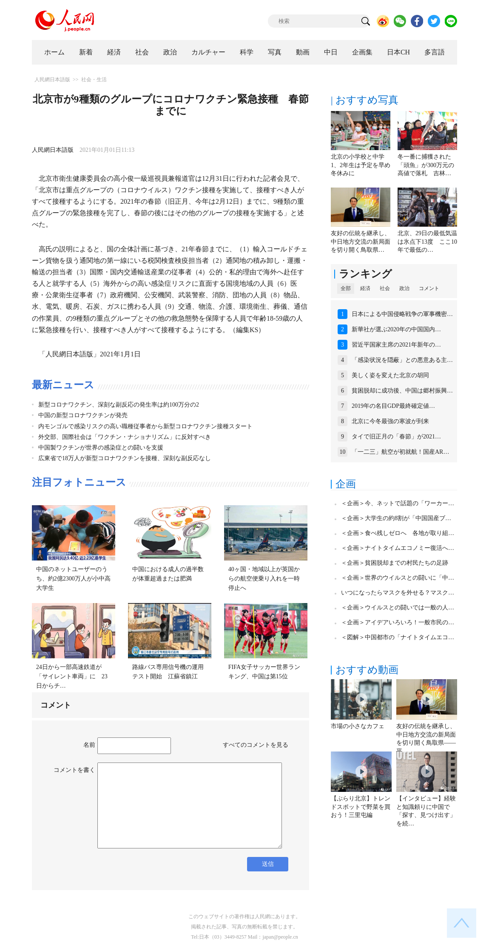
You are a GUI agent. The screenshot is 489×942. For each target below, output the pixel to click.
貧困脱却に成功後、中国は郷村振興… (402, 390)
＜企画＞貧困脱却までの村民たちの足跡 (394, 563)
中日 (331, 52)
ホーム (54, 52)
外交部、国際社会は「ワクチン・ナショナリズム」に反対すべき (124, 437)
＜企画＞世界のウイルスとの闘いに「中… (397, 578)
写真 (274, 52)
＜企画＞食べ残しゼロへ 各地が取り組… (397, 533)
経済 (114, 52)
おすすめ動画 (366, 669)
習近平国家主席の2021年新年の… (396, 345)
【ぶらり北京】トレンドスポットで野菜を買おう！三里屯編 (360, 806)
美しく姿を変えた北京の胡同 (390, 375)
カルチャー (208, 52)
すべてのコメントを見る (255, 745)
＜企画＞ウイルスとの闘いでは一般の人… (397, 607)
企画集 (362, 52)
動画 (303, 52)
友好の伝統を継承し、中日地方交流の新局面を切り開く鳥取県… (360, 241)
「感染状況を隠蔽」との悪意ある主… (402, 360)
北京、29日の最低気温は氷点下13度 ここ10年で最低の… (427, 241)
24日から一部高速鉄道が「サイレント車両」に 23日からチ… (72, 676)
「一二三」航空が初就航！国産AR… (400, 452)
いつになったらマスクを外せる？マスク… (397, 592)
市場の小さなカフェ (357, 726)
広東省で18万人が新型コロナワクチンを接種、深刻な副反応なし (124, 458)
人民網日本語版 (52, 80)
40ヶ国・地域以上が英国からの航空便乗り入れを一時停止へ (264, 578)
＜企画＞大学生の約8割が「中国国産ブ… (396, 518)
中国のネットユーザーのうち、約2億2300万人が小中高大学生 (73, 578)
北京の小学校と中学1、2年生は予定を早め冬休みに (360, 165)
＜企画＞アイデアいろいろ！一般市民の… (397, 622)
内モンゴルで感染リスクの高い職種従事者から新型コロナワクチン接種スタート (145, 426)
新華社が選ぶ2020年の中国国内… (396, 329)
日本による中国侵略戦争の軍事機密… (402, 314)
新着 (86, 52)
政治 (170, 52)
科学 (246, 52)
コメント (429, 288)
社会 (142, 52)
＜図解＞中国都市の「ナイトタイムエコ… (397, 637)
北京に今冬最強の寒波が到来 (390, 421)
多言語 (434, 52)
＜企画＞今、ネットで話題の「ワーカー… (397, 503)
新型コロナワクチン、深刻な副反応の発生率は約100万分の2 (118, 404)
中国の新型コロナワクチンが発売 (83, 415)
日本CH (398, 52)
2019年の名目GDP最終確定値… (393, 406)
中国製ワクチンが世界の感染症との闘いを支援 (100, 447)
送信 (268, 864)
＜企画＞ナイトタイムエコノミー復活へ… (397, 548)
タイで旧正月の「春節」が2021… (396, 436)
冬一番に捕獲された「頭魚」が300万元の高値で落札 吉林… (426, 165)
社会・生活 (94, 80)
